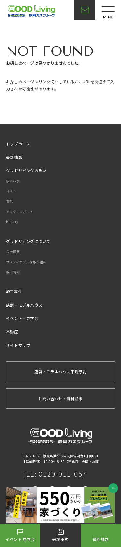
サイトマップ (18, 345)
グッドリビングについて (28, 241)
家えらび (13, 181)
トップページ (18, 143)
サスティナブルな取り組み (26, 261)
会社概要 (13, 251)
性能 (9, 201)
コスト (11, 191)
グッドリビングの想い (26, 170)
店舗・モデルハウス (24, 305)
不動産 (12, 331)
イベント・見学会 (22, 318)
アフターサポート (19, 211)
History (12, 221)
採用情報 (13, 272)
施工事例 (14, 291)
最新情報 (14, 157)
